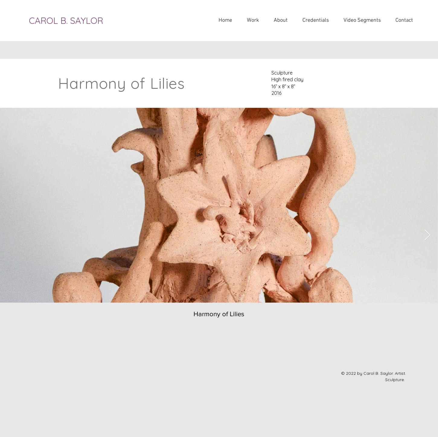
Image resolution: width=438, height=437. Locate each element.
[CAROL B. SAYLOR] (74, 20)
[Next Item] (427, 235)
